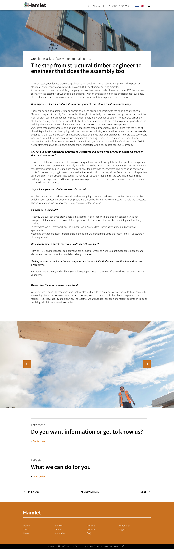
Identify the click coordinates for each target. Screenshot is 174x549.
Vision (26, 529)
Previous (33, 492)
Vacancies (60, 533)
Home (26, 525)
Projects (91, 525)
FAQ (89, 533)
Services (59, 525)
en (142, 5)
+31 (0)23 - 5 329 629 (118, 6)
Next (143, 492)
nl (137, 5)
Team (58, 529)
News (26, 533)
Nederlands (124, 525)
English (122, 529)
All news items (90, 492)
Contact (91, 529)
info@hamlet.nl (96, 6)
